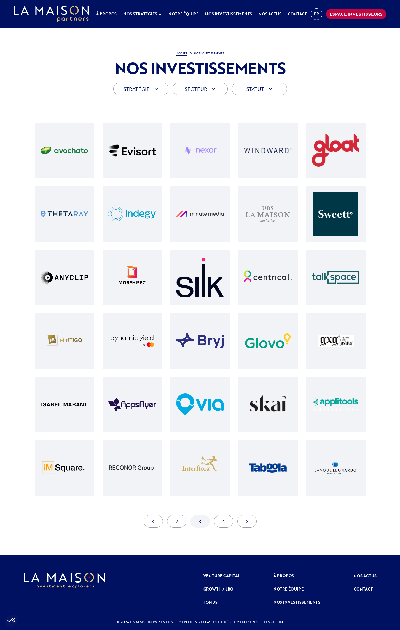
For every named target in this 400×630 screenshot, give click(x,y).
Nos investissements (228, 14)
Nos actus (270, 14)
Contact (297, 14)
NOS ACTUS (365, 576)
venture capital (221, 576)
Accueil (182, 53)
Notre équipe (183, 14)
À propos (106, 14)
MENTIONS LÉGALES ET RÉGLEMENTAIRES (218, 622)
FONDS (210, 602)
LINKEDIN (273, 622)
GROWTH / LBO (218, 589)
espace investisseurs (356, 14)
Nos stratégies (140, 14)
